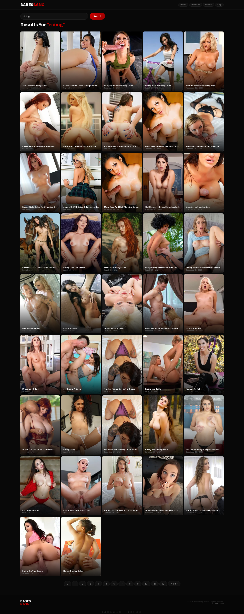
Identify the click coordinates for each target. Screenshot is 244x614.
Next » (174, 583)
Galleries (195, 4)
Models (208, 4)
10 (146, 583)
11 (155, 583)
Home (183, 4)
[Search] (54, 16)
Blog (219, 4)
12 (163, 583)
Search (97, 16)
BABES (32, 5)
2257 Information (216, 603)
